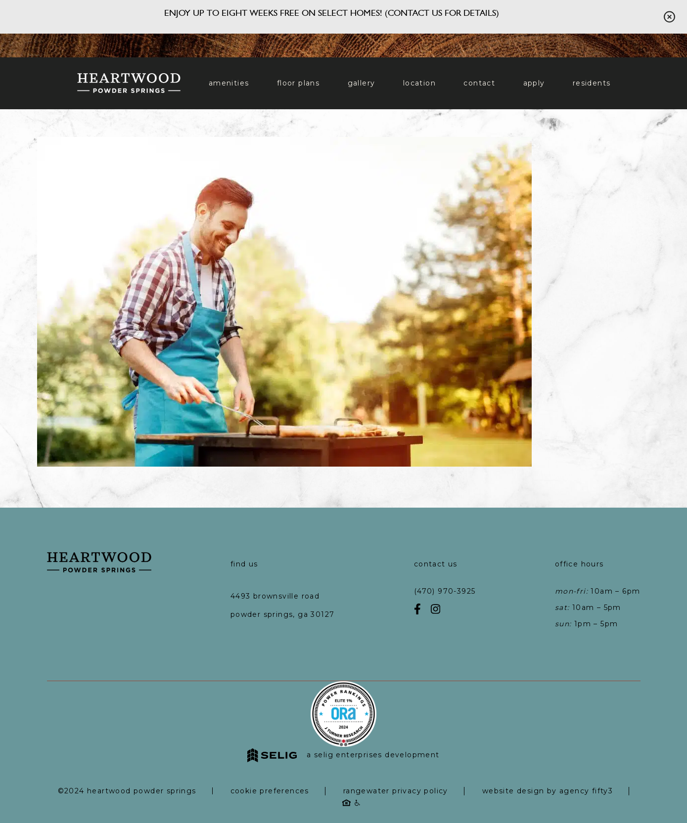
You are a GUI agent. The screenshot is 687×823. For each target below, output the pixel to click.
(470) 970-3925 (445, 591)
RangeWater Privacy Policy (395, 790)
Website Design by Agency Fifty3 (547, 790)
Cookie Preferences (269, 790)
